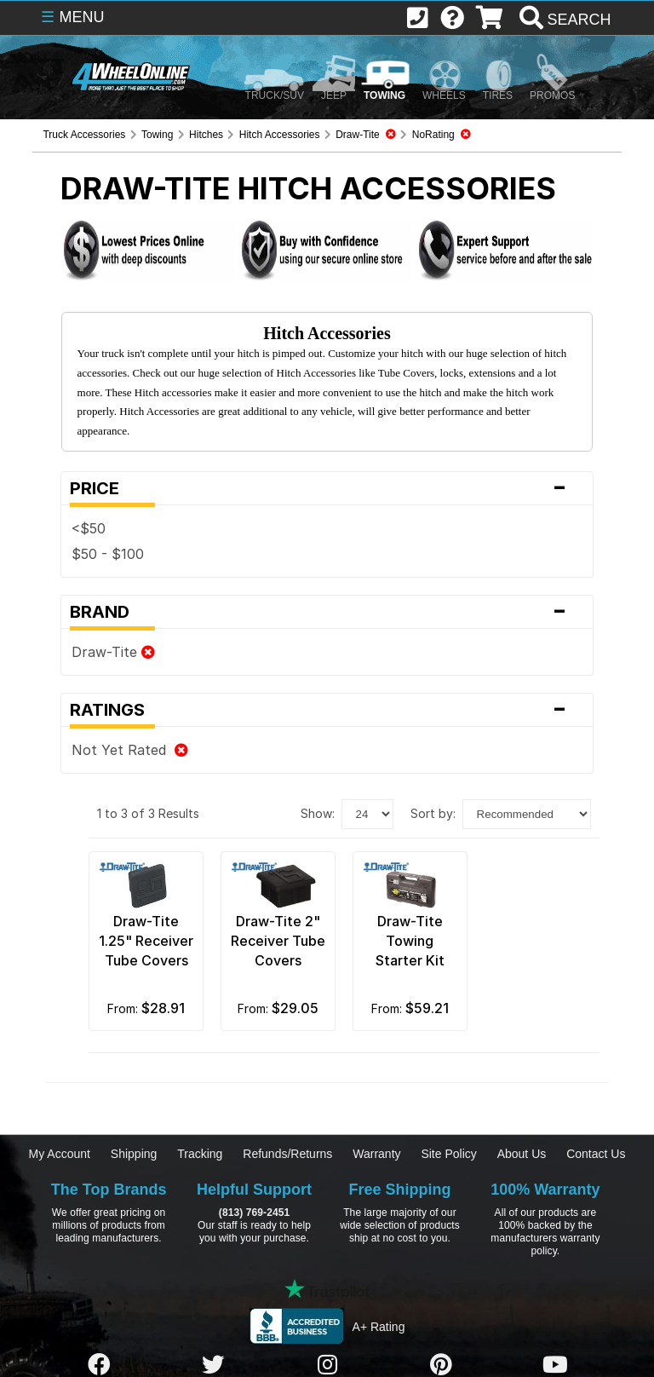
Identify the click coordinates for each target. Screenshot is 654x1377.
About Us (522, 1154)
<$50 (89, 528)
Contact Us (595, 1154)
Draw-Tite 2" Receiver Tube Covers (278, 941)
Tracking (199, 1154)
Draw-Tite (113, 651)
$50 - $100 (108, 553)
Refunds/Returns (287, 1154)
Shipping (134, 1154)
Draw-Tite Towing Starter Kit (410, 941)
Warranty (376, 1154)
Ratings (327, 710)
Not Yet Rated (130, 749)
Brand (327, 612)
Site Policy (448, 1154)
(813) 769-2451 (254, 1213)
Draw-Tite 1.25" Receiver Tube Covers (146, 941)
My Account (59, 1154)
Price (327, 488)
